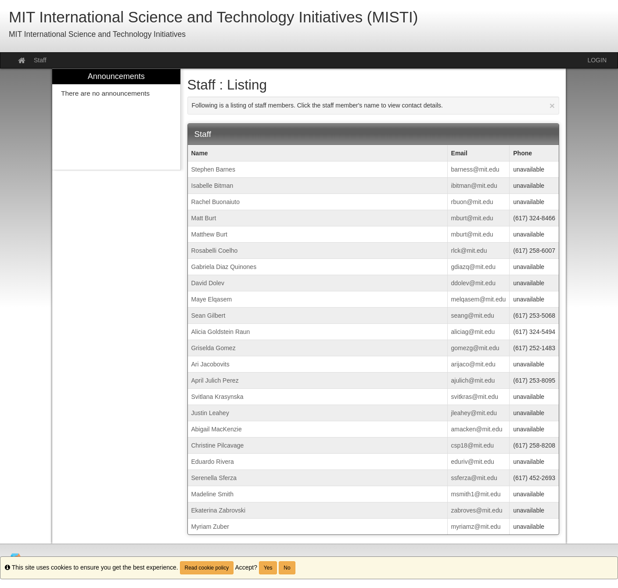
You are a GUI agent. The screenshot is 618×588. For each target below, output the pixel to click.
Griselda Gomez (213, 347)
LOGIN (597, 60)
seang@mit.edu (472, 315)
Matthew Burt (209, 234)
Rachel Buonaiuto (215, 201)
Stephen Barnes (213, 169)
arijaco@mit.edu (473, 364)
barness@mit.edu (475, 169)
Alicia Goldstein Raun (220, 331)
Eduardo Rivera (212, 461)
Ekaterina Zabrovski (218, 510)
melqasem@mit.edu (478, 299)
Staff (40, 60)
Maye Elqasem (211, 299)
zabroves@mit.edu (477, 510)
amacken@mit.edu (477, 429)
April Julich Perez (215, 380)
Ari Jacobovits (210, 364)
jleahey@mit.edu (474, 412)
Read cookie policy (207, 568)
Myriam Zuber (210, 526)
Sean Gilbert (208, 315)
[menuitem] (116, 119)
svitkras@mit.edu (475, 396)
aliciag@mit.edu (473, 331)
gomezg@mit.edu (475, 347)
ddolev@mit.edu (473, 283)
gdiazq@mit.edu (473, 266)
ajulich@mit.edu (473, 380)
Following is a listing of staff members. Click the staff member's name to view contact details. (373, 105)
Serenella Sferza (214, 477)
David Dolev (207, 283)
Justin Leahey (210, 412)
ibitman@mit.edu (474, 185)
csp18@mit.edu (472, 445)
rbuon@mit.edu (472, 201)
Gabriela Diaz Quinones (224, 266)
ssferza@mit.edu (474, 477)
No (287, 568)
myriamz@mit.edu (476, 526)
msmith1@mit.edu (476, 494)
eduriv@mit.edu (472, 461)
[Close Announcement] (552, 105)
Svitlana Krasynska (217, 396)
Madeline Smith (212, 494)
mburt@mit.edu (472, 218)
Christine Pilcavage (217, 445)
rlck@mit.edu (469, 250)
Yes (268, 568)
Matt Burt (203, 218)
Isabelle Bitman (212, 185)
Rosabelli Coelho (214, 250)
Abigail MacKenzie (216, 429)
